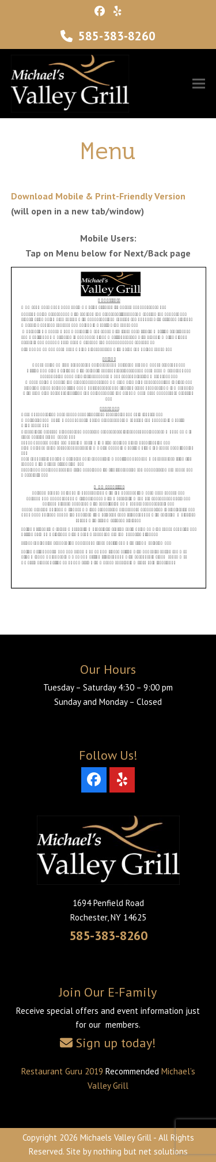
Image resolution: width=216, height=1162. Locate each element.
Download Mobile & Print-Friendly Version (98, 196)
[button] (198, 84)
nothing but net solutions (140, 1151)
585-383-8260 (117, 36)
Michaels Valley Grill (115, 1137)
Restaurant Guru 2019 (62, 1071)
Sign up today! (116, 1043)
